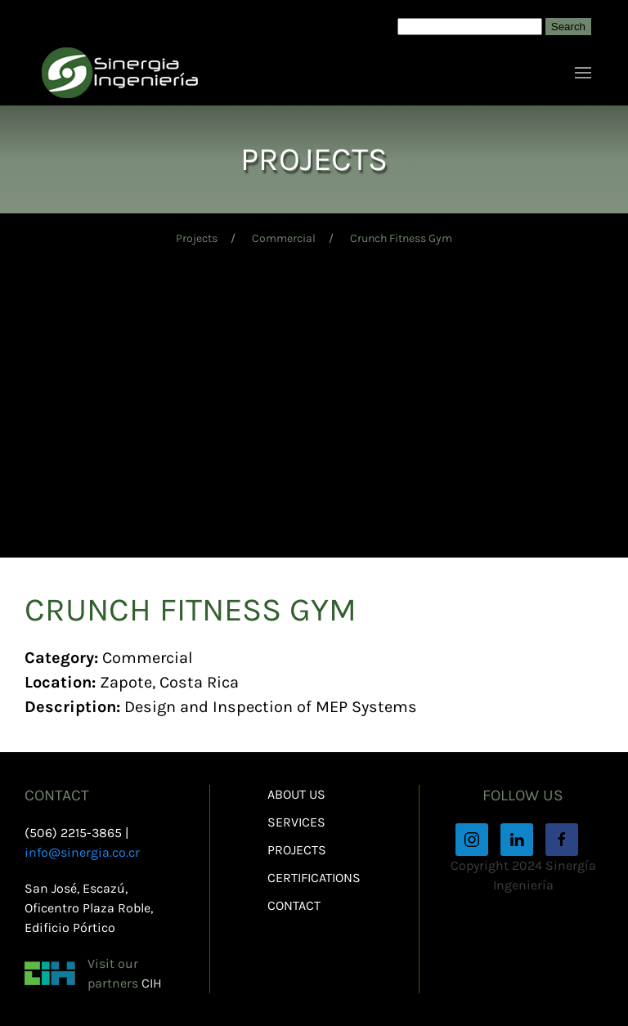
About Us (296, 794)
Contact (294, 905)
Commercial (284, 238)
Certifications (314, 877)
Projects (197, 238)
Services (296, 822)
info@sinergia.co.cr (82, 852)
